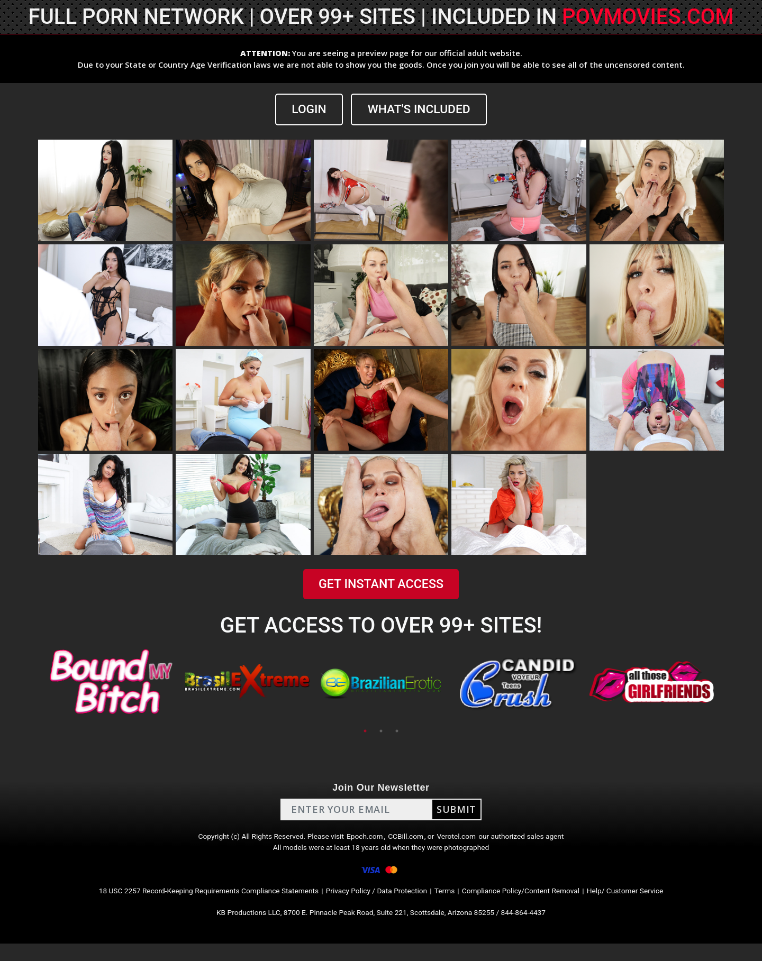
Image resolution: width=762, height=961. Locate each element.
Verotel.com (466, 840)
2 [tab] (381, 732)
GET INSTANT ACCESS (381, 585)
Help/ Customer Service (661, 904)
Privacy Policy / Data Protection (378, 904)
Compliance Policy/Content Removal (542, 904)
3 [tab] (397, 732)
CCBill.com (409, 840)
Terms (455, 904)
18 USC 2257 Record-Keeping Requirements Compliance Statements (184, 904)
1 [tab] (365, 732)
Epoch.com (364, 840)
